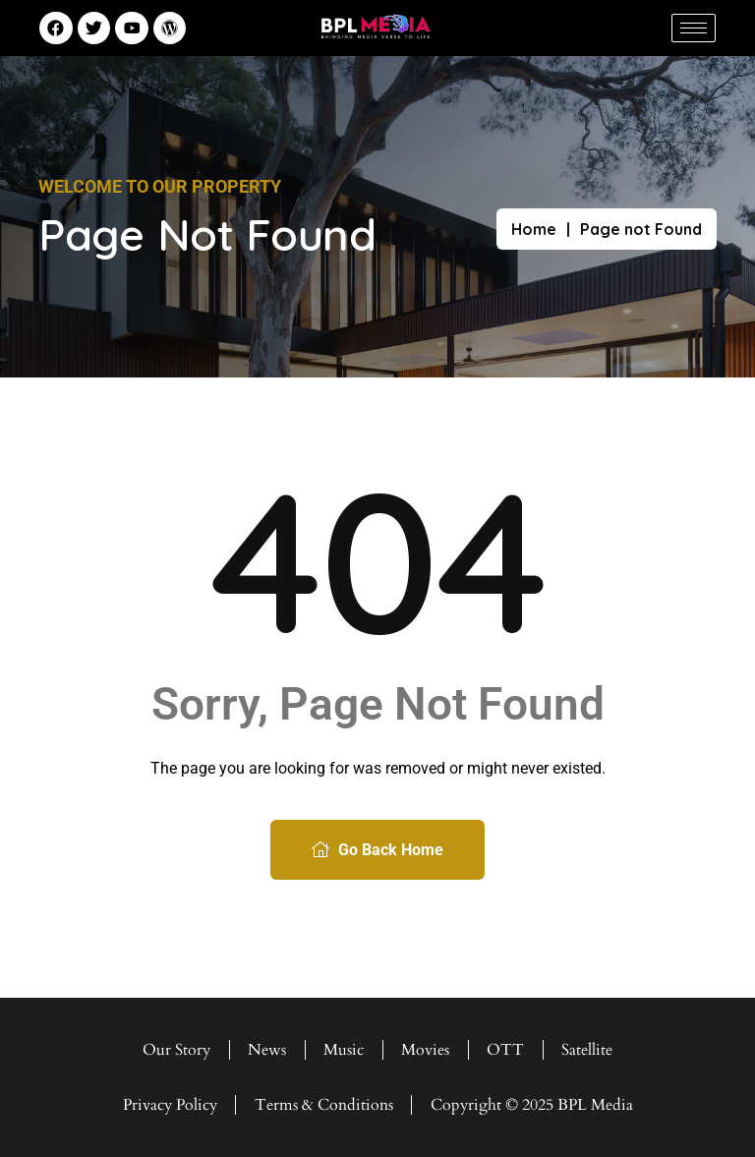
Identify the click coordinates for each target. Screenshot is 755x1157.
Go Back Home (377, 849)
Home (533, 229)
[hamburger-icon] (693, 28)
